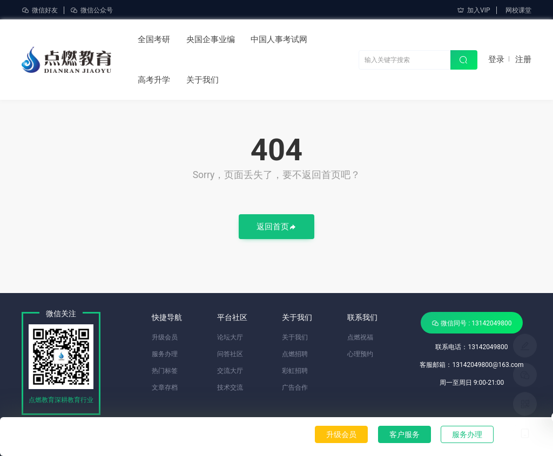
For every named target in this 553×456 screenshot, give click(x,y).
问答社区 (230, 354)
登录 (496, 59)
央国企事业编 (210, 39)
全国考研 (154, 39)
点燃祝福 (360, 337)
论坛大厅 (230, 337)
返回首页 (276, 227)
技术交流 (230, 387)
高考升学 (154, 80)
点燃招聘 (295, 354)
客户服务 (404, 434)
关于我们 (202, 80)
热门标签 (165, 371)
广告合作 (295, 387)
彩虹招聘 (295, 371)
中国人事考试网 (279, 39)
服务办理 (467, 434)
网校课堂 (518, 10)
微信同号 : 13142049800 (471, 323)
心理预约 (360, 354)
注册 (523, 59)
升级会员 (341, 434)
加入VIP (473, 10)
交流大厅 (230, 371)
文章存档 (165, 387)
